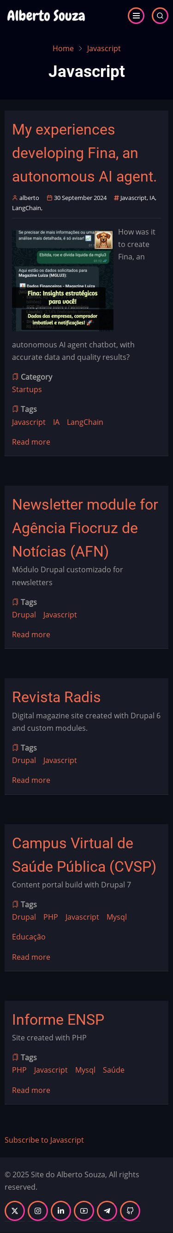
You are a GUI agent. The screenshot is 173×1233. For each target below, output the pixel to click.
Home (63, 48)
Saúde (114, 1070)
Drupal (24, 615)
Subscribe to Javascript (44, 1140)
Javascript (133, 198)
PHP (50, 917)
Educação (29, 937)
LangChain (26, 208)
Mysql (117, 917)
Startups (27, 389)
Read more (31, 442)
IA (152, 198)
